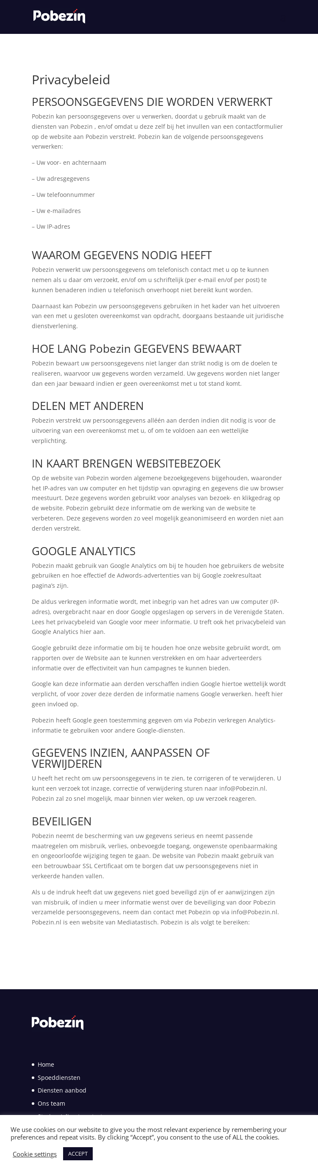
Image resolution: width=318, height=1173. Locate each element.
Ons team (51, 1103)
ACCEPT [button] (78, 1153)
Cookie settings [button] (35, 1154)
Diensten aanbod (62, 1090)
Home (46, 1064)
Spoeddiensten (59, 1077)
